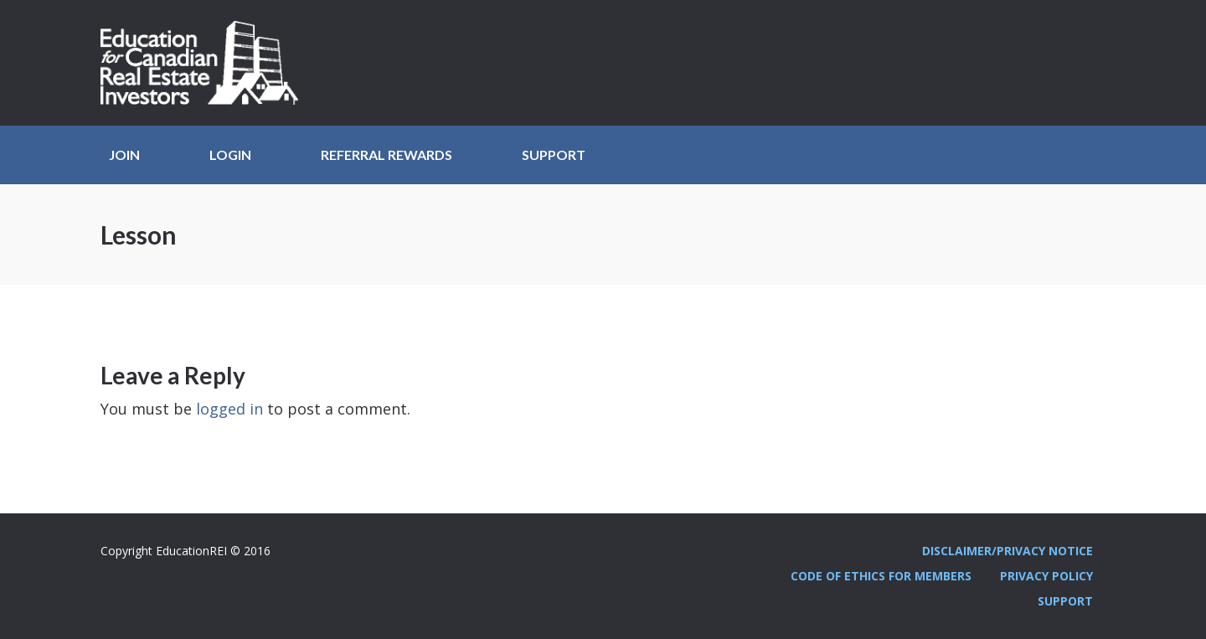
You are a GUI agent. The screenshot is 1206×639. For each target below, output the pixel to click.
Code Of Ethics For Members (881, 576)
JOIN (124, 154)
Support (553, 154)
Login (230, 154)
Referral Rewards (386, 154)
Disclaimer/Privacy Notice (1007, 551)
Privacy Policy (1046, 576)
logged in (229, 409)
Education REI (205, 63)
